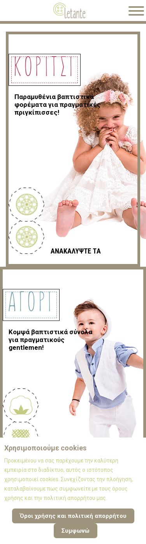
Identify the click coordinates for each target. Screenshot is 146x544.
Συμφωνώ (76, 530)
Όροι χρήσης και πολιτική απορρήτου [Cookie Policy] (73, 515)
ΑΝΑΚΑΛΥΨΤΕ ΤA (76, 251)
